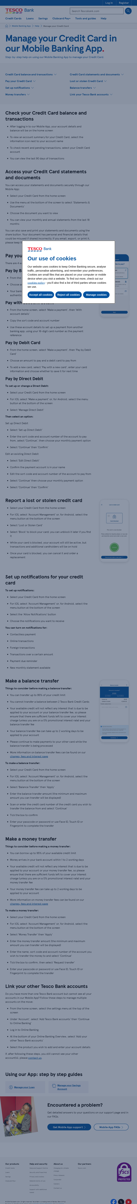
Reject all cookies (68, 294)
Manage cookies (96, 294)
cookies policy (36, 282)
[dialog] (68, 272)
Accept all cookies (41, 294)
